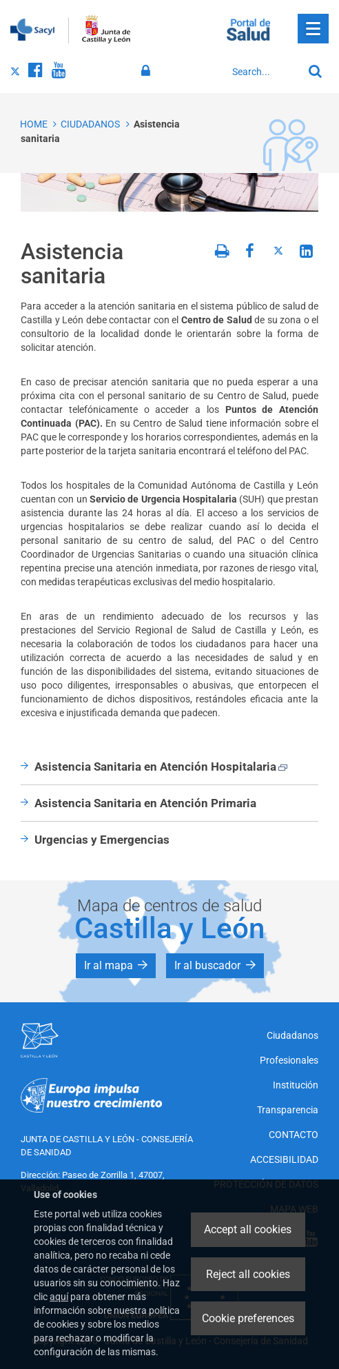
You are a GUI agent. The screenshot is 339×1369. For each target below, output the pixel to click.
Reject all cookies (248, 1274)
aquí (59, 1296)
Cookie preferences (248, 1318)
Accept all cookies (247, 1229)
